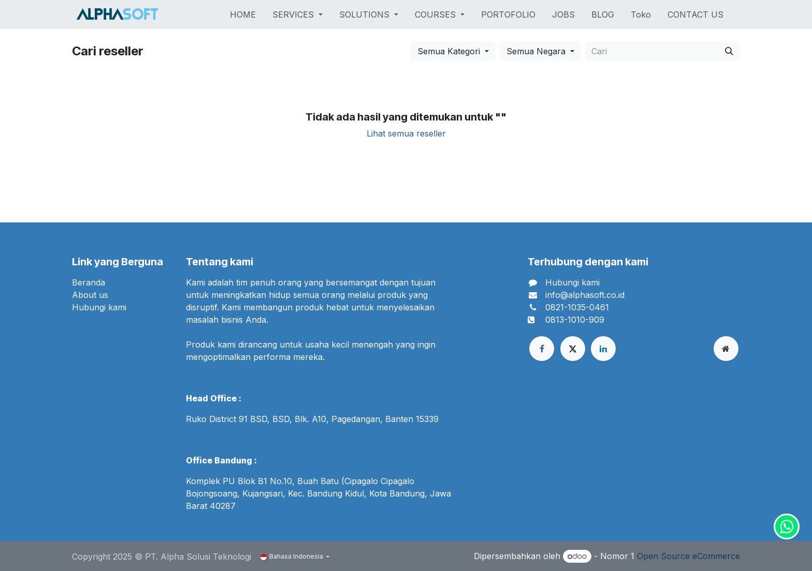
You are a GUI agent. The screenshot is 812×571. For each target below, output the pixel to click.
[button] (453, 51)
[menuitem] (243, 14)
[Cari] (729, 51)
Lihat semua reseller (406, 133)
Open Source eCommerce (688, 556)
